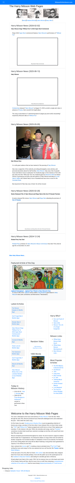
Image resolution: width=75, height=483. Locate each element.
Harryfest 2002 (50, 174)
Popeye (56, 448)
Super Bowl (22, 33)
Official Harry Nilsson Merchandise (57, 347)
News (24, 20)
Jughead (26, 292)
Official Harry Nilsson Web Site (57, 341)
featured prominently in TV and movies (51, 463)
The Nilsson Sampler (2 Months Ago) (17, 310)
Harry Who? (49, 20)
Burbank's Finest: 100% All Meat (20, 471)
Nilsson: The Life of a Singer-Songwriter (58, 327)
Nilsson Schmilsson (42, 244)
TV (29, 446)
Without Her (23, 427)
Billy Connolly (57, 375)
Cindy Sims (57, 373)
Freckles (57, 429)
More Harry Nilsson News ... (17, 255)
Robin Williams (15, 450)
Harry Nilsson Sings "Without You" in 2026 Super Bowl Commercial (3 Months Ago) (17, 332)
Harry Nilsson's (42, 33)
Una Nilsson (57, 369)
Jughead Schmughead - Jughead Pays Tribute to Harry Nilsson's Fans (31, 291)
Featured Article (31, 20)
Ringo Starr (43, 198)
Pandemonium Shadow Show (33, 423)
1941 (55, 371)
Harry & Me (57, 323)
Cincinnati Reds (16, 180)
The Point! (54, 446)
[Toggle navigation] (3, 2)
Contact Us (37, 478)
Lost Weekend (58, 387)
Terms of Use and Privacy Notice (37, 481)
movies (24, 446)
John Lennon (39, 453)
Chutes (21, 110)
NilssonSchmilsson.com (63, 2)
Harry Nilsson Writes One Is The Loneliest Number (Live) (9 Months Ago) (17, 374)
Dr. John (56, 377)
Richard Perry (16, 244)
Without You (32, 115)
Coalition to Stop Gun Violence (21, 456)
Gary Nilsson (52, 165)
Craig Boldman (42, 292)
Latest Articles (41, 20)
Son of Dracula (16, 200)
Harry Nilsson (29, 108)
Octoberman (15, 108)
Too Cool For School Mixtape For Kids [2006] (58, 391)
